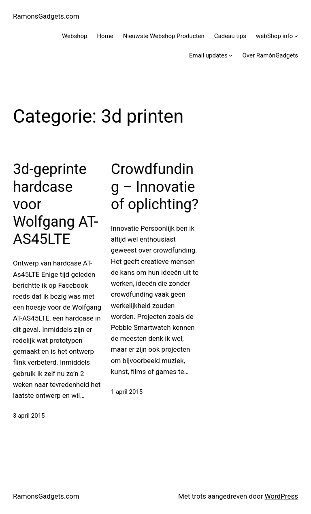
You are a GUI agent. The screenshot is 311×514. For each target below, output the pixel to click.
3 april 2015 (29, 415)
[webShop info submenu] (296, 36)
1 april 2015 (127, 391)
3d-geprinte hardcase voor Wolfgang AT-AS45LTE (55, 204)
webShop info (274, 36)
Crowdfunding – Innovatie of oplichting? (155, 186)
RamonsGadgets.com (46, 16)
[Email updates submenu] (230, 55)
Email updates (208, 55)
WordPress (281, 496)
